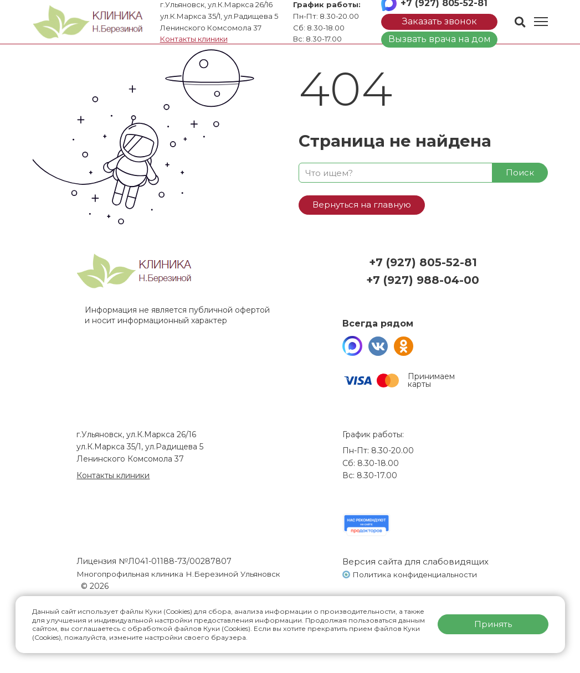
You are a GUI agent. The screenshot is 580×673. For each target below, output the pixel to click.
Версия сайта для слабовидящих (415, 561)
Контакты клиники (194, 38)
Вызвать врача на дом (439, 39)
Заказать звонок (439, 21)
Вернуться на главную (361, 204)
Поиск (520, 172)
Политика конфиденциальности (416, 574)
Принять (493, 624)
